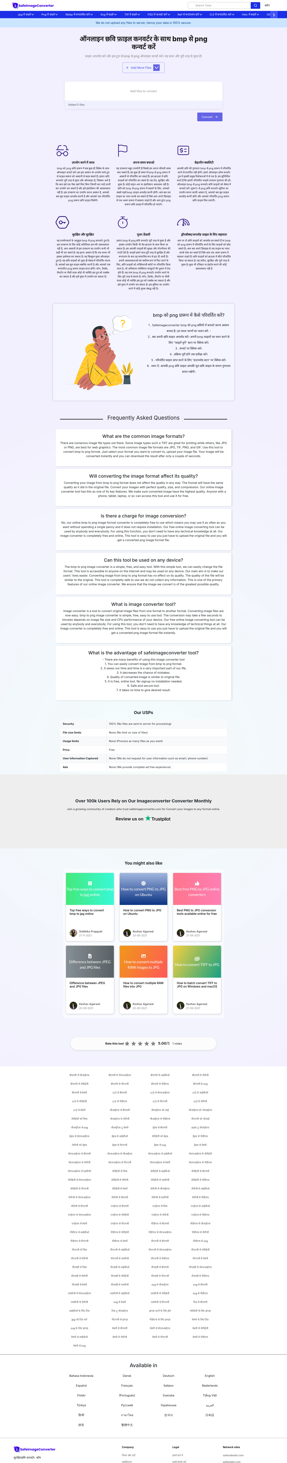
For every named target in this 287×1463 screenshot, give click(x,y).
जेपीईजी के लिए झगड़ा (200, 1310)
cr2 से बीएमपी (120, 1092)
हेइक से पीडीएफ (200, 1136)
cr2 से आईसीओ (200, 1092)
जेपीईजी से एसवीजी (160, 1179)
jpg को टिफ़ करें (79, 1319)
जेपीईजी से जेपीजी (119, 1179)
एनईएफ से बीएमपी (120, 1206)
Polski (81, 1395)
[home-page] (33, 5)
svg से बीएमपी (200, 1284)
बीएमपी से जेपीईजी (79, 1083)
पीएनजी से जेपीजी (79, 1258)
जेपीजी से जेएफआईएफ (79, 1197)
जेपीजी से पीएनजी (79, 1206)
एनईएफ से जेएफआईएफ (79, 1214)
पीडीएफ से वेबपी (119, 1240)
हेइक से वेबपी (200, 1144)
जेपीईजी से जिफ (119, 1171)
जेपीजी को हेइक (79, 1144)
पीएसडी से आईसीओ (119, 1267)
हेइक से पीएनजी (119, 1144)
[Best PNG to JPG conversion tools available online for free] (197, 889)
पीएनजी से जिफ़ (79, 1249)
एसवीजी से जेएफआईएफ (79, 1293)
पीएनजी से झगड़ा (120, 1319)
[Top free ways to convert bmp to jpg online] (90, 889)
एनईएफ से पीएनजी (120, 1223)
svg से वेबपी (119, 1302)
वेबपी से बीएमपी (119, 1328)
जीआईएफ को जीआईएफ (200, 1110)
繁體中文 (127, 1425)
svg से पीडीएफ (200, 1293)
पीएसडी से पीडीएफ (200, 1275)
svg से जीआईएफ (159, 1284)
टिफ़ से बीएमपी (200, 1302)
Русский (127, 1405)
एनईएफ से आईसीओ (200, 1206)
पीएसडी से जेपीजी (79, 1275)
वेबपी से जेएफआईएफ (160, 1328)
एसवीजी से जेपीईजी (160, 1293)
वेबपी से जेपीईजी (200, 1328)
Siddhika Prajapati (90, 931)
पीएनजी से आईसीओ (119, 1249)
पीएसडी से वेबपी (79, 1284)
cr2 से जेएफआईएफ (160, 1092)
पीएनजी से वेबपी (200, 1258)
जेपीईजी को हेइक (160, 1136)
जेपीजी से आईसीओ (200, 1188)
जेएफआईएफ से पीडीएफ (200, 1162)
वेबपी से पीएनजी (160, 1336)
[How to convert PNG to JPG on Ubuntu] (144, 889)
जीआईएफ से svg (79, 1127)
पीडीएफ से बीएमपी (160, 1223)
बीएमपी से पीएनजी (120, 1083)
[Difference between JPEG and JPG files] (90, 962)
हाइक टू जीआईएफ (200, 1127)
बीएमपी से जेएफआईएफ (119, 1075)
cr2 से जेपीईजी (79, 1101)
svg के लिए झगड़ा (79, 1328)
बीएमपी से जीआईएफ (79, 1075)
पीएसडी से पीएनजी (160, 1275)
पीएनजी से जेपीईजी (200, 1249)
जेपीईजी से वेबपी (120, 1188)
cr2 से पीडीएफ (119, 1101)
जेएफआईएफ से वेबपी (160, 1162)
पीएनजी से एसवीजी (120, 1258)
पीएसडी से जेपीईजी (120, 1275)
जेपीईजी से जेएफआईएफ (79, 1179)
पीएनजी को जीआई (200, 1118)
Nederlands (210, 1385)
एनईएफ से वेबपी (79, 1223)
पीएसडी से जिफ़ (79, 1267)
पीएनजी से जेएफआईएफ (160, 1249)
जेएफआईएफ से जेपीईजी (200, 1153)
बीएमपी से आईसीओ (159, 1075)
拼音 (81, 1425)
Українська (168, 1405)
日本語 (209, 1415)
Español (81, 1385)
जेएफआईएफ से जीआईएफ (119, 1153)
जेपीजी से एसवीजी (160, 1197)
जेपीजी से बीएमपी (119, 1197)
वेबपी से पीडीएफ (200, 1336)
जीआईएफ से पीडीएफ (160, 1118)
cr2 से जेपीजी (200, 1101)
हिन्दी (81, 1415)
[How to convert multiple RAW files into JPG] (144, 962)
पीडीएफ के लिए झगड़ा (160, 1319)
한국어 (168, 1415)
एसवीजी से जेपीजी (79, 1302)
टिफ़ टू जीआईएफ (120, 1310)
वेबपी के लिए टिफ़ (200, 1319)
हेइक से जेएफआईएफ (79, 1136)
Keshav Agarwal (143, 931)
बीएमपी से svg (200, 1083)
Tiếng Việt (210, 1395)
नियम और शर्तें (128, 1455)
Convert (210, 117)
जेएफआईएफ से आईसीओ (160, 1153)
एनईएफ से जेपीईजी (120, 1214)
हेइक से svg (160, 1144)
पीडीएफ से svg (200, 1240)
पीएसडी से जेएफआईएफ (200, 1267)
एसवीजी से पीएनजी (160, 1302)
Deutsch (168, 1376)
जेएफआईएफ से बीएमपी (79, 1153)
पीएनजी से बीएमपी (160, 1240)
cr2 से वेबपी (79, 1110)
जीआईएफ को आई (160, 1110)
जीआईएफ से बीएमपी (120, 1110)
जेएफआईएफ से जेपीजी (79, 1162)
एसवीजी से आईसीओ (119, 1293)
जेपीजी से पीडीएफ (200, 1197)
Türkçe (81, 1405)
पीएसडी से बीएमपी (160, 1267)
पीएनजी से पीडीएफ (160, 1258)
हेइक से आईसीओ (120, 1136)
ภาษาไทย (127, 1415)
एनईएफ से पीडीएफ (200, 1214)
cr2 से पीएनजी (160, 1101)
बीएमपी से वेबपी (79, 1092)
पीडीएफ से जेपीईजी (120, 1232)
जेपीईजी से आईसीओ (160, 1171)
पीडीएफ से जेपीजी (200, 1232)
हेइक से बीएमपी (160, 1127)
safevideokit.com (233, 1455)
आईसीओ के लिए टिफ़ (79, 1310)
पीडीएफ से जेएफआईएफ (160, 1232)
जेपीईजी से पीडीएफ (200, 1179)
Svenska (168, 1395)
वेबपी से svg (79, 1345)
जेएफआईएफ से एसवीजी (79, 1171)
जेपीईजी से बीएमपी (200, 1171)
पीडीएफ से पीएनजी (79, 1240)
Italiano (169, 1385)
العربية (210, 1405)
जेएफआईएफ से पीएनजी (119, 1162)
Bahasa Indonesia (81, 1376)
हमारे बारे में (177, 1455)
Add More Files (142, 67)
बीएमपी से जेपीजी (200, 1075)
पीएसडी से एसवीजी (120, 1284)
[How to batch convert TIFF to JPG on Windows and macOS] (197, 962)
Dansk (127, 1376)
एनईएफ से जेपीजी (159, 1214)
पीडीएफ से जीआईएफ (200, 1223)
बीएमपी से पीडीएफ (160, 1083)
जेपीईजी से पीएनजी (79, 1188)
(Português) (127, 1395)
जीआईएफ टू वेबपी (119, 1127)
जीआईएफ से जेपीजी (119, 1118)
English (210, 1376)
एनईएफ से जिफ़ (160, 1206)
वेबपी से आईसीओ (79, 1336)
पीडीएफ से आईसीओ (79, 1232)
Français (127, 1385)
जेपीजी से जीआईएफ (160, 1188)
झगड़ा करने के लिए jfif (160, 1310)
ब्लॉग (267, 5)
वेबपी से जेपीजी (119, 1336)
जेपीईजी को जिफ (79, 1118)
